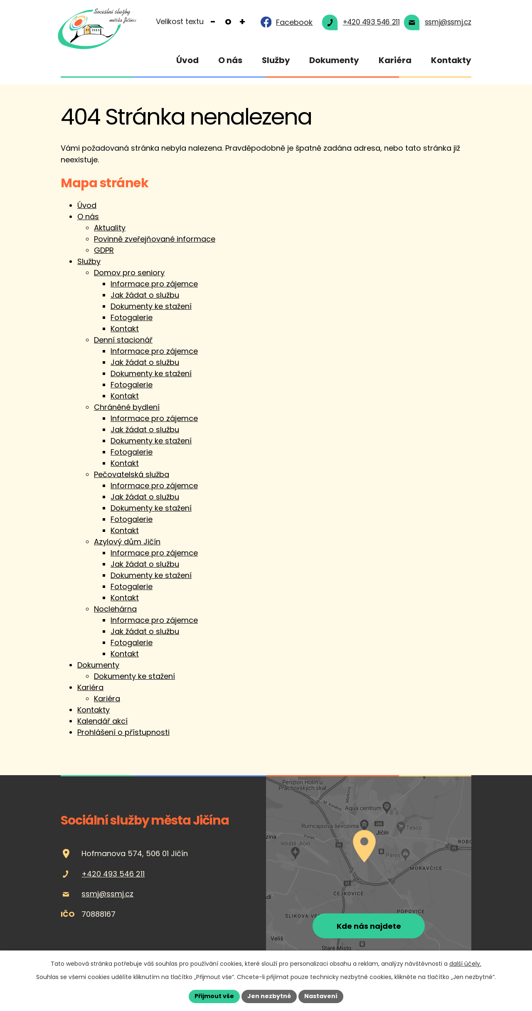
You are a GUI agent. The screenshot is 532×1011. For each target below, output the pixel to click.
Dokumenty (334, 60)
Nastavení (320, 996)
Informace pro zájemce (154, 287)
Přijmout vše (214, 996)
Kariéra (395, 60)
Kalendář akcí (102, 724)
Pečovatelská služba (131, 477)
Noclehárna (115, 612)
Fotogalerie (132, 320)
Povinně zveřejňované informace (154, 242)
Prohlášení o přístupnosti (123, 735)
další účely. (465, 964)
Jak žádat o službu (145, 298)
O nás (230, 60)
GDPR (104, 253)
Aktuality (110, 230)
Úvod (187, 60)
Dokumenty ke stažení (151, 309)
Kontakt (125, 331)
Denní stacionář (123, 343)
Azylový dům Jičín (127, 544)
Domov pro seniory (129, 275)
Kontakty (451, 60)
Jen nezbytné (269, 996)
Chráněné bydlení (127, 410)
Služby (276, 60)
